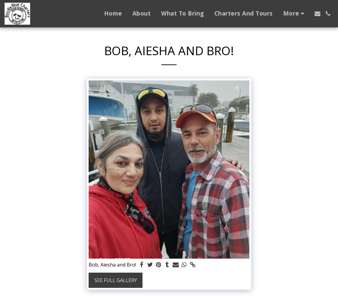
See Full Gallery (115, 280)
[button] (317, 13)
